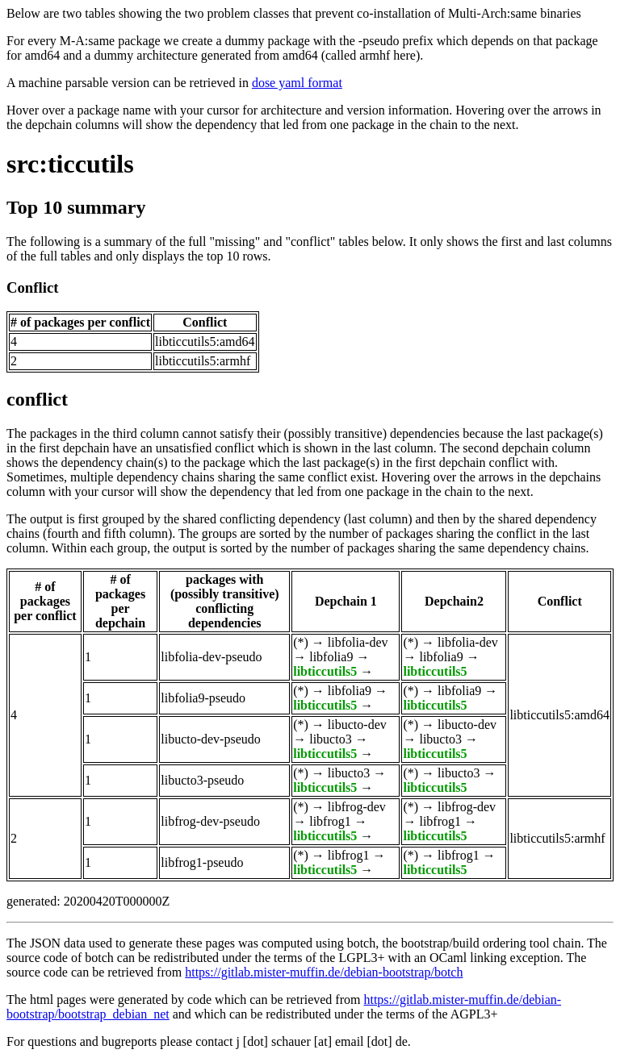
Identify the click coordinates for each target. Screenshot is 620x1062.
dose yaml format (297, 83)
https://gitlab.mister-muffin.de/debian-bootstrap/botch (324, 972)
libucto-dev (357, 724)
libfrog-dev (357, 807)
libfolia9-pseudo (203, 698)
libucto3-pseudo (202, 780)
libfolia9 (331, 657)
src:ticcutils (70, 163)
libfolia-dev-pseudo (211, 657)
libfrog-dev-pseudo (210, 821)
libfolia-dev (358, 642)
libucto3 (330, 739)
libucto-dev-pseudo (211, 739)
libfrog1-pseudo (202, 862)
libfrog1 (330, 821)
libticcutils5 (325, 671)
